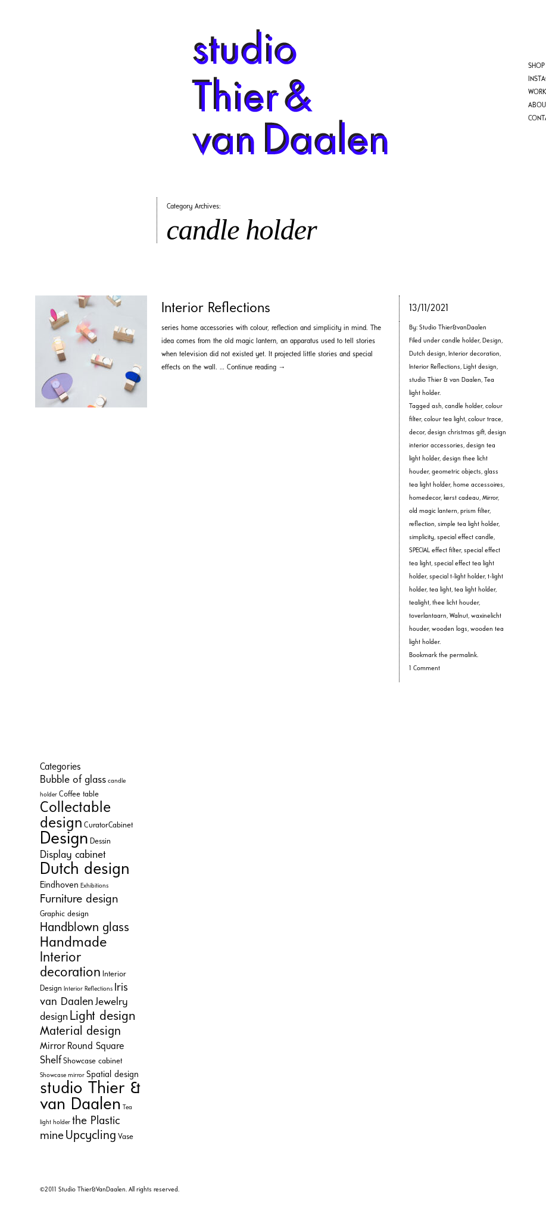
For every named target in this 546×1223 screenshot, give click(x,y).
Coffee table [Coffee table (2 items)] (79, 794)
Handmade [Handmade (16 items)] (73, 943)
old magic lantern (433, 511)
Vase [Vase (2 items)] (125, 1137)
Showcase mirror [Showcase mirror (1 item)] (62, 1075)
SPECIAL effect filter (435, 550)
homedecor (425, 498)
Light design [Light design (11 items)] (102, 1016)
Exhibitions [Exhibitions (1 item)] (94, 886)
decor (417, 433)
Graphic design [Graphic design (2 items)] (64, 914)
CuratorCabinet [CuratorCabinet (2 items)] (108, 825)
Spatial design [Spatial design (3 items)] (112, 1074)
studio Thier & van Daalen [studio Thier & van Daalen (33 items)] (90, 1096)
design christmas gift (456, 433)
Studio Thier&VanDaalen (92, 1190)
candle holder (460, 341)
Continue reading (256, 367)
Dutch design (427, 354)
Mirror (490, 498)
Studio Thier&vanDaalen (452, 328)
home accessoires (478, 485)
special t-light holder (457, 577)
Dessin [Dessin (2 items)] (100, 841)
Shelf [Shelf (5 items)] (50, 1061)
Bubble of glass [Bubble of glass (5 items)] (73, 780)
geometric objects (456, 472)
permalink (463, 655)
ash (437, 406)
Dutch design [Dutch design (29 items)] (85, 869)
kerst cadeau (461, 498)
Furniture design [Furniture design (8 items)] (79, 899)
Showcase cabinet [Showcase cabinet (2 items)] (92, 1061)
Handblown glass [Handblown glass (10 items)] (84, 928)
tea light (440, 590)
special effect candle (465, 537)
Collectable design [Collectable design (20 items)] (75, 816)
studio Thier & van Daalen (445, 380)
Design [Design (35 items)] (64, 839)
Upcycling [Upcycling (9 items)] (90, 1135)
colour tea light (444, 419)
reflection (422, 524)
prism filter (474, 511)
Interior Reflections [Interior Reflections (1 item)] (88, 989)
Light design (480, 367)
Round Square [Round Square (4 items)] (95, 1046)
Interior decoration (474, 354)
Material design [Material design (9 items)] (80, 1031)
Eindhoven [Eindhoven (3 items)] (59, 885)
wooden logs (449, 629)
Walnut (459, 616)
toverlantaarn (428, 616)
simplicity (421, 537)
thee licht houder (455, 603)
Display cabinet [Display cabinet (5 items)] (73, 855)
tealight (419, 603)
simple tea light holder (468, 524)
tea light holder (474, 590)
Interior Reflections (215, 308)
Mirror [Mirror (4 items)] (52, 1046)
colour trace (484, 419)
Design (491, 341)
